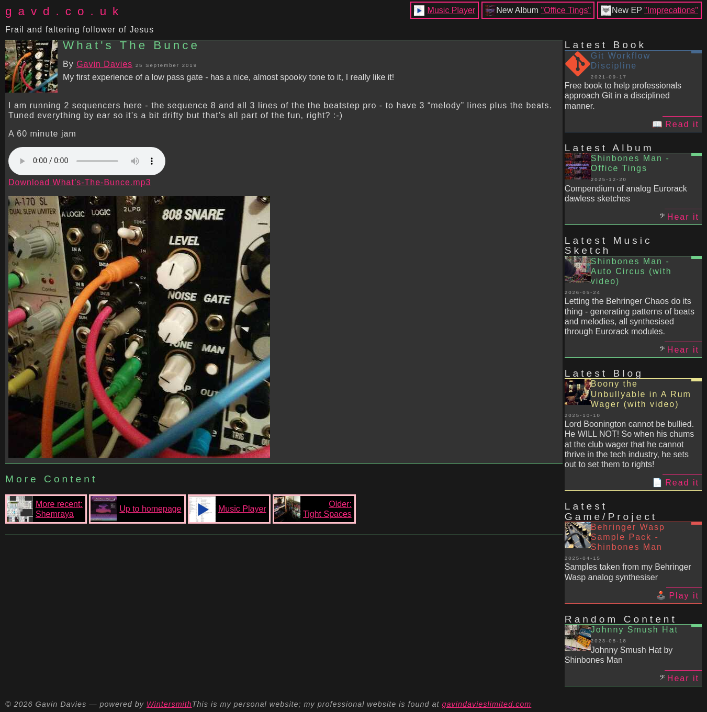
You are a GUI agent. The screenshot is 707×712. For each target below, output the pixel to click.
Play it (684, 595)
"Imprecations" (671, 10)
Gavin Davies (104, 64)
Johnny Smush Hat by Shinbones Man (619, 655)
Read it (682, 124)
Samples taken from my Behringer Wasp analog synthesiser (628, 571)
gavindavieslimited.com (487, 704)
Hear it (683, 216)
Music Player (452, 10)
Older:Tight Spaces (313, 509)
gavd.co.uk (65, 11)
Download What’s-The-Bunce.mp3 (79, 182)
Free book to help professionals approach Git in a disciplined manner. (623, 95)
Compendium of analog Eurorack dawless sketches (626, 193)
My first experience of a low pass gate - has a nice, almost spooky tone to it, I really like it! (228, 77)
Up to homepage (136, 509)
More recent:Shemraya (45, 509)
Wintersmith (169, 704)
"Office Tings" (566, 10)
